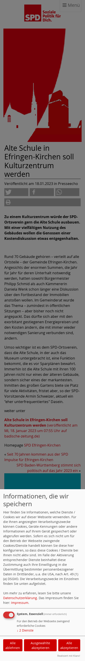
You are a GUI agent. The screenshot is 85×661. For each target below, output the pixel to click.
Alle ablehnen (12, 645)
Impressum (19, 602)
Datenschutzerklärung (20, 598)
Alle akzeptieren (69, 645)
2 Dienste (25, 630)
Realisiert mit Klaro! (68, 655)
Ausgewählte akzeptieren (40, 645)
